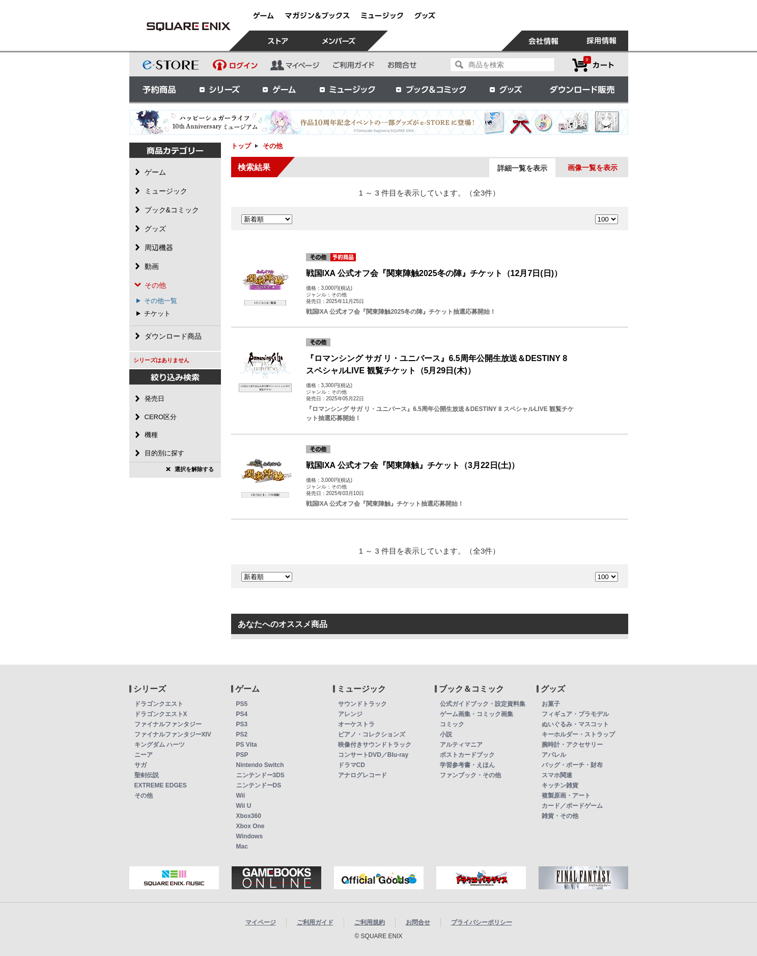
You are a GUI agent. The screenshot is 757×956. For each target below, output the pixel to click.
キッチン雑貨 (560, 785)
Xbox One (250, 826)
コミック (452, 724)
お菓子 (551, 703)
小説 (446, 734)
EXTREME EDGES (160, 785)
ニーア (143, 754)
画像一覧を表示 (593, 167)
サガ (140, 765)
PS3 (242, 724)
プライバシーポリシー (481, 922)
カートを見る (593, 65)
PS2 (242, 734)
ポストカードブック (467, 754)
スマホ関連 (557, 775)
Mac (242, 846)
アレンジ (350, 714)
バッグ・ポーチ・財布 (572, 765)
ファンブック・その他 (470, 775)
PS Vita (246, 744)
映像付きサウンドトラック (374, 744)
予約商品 (159, 89)
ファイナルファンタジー (168, 724)
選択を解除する (194, 469)
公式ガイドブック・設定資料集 (482, 703)
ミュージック (347, 89)
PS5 (242, 703)
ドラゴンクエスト (158, 703)
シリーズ (219, 89)
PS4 (242, 714)
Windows (249, 836)
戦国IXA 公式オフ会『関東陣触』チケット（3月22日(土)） (413, 465)
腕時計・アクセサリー (572, 744)
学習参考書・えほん (467, 765)
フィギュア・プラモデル (575, 714)
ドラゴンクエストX (160, 714)
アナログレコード (362, 775)
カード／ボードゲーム (572, 805)
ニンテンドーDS (259, 785)
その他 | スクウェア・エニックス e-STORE (188, 26)
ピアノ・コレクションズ (371, 734)
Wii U (243, 805)
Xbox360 (248, 816)
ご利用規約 (369, 922)
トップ (241, 146)
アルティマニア (461, 744)
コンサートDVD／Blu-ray (373, 754)
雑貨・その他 (560, 816)
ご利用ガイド (315, 922)
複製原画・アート (566, 795)
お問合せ (418, 922)
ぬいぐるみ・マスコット (575, 724)
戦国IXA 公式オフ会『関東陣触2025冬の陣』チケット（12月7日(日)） (434, 273)
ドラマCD (351, 765)
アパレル (554, 754)
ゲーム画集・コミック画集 (476, 714)
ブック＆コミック (430, 89)
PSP (242, 754)
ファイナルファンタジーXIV (172, 734)
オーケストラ (356, 724)
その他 (143, 795)
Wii (240, 795)
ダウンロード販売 (582, 89)
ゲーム (279, 89)
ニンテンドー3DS (260, 775)
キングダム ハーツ (159, 744)
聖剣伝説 (146, 775)
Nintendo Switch (260, 765)
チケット (157, 313)
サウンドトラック (362, 703)
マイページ (260, 922)
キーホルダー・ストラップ (578, 734)
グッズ (506, 89)
